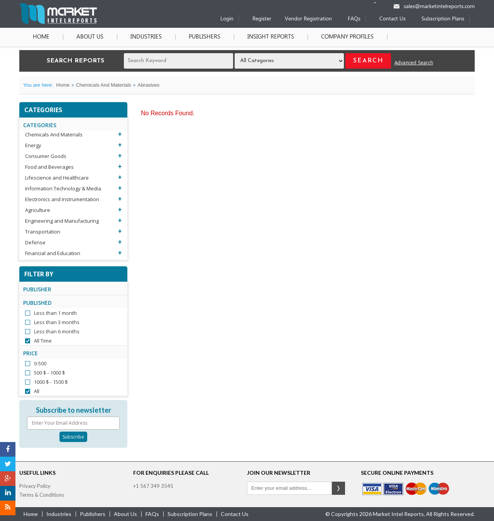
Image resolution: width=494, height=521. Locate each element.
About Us (89, 37)
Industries (146, 37)
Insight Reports (270, 37)
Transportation (42, 231)
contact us (235, 514)
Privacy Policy (35, 486)
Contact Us (392, 19)
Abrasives (148, 85)
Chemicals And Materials (103, 85)
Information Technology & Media (63, 188)
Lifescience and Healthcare (57, 177)
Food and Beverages (49, 166)
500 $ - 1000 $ (49, 372)
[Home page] (58, 22)
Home (41, 37)
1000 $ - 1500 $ (51, 381)
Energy (33, 145)
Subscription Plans (442, 19)
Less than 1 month (55, 312)
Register (261, 19)
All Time (43, 340)
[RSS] (7, 508)
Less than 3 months (57, 322)
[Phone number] (380, 2)
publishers (92, 514)
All (36, 391)
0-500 (40, 363)
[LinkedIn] (7, 493)
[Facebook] (7, 449)
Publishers (204, 37)
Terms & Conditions (41, 495)
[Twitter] (7, 464)
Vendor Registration (308, 19)
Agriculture (37, 210)
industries (58, 514)
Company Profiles (347, 37)
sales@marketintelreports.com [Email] (439, 6)
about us (125, 514)
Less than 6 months (57, 331)
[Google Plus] (7, 478)
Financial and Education (52, 253)
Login (226, 19)
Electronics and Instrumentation (62, 199)
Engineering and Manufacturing (62, 220)
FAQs (354, 19)
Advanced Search (413, 63)
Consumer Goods (45, 156)
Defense (35, 242)
